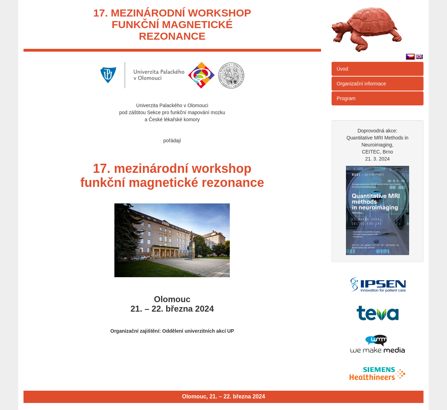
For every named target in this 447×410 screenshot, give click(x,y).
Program (346, 98)
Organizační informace (361, 83)
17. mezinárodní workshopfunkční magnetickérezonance (172, 24)
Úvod (342, 69)
